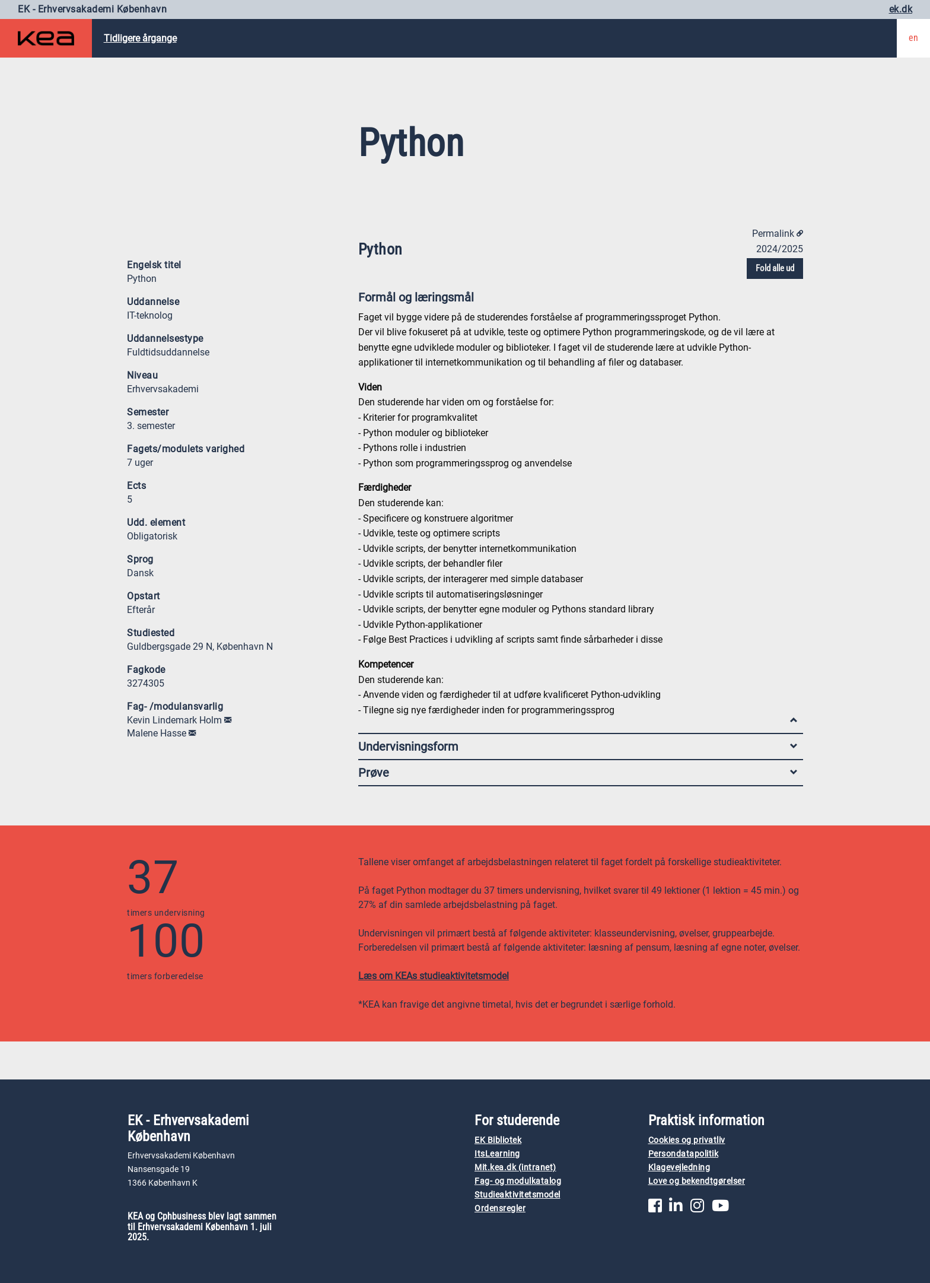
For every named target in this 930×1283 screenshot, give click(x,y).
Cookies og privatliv (686, 1140)
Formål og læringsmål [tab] (577, 300)
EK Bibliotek (497, 1140)
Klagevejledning (679, 1168)
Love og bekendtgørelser (697, 1181)
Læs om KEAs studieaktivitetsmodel (433, 976)
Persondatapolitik (683, 1154)
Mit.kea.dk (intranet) (515, 1168)
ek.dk (901, 9)
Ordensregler (499, 1208)
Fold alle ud (775, 268)
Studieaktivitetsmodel (517, 1195)
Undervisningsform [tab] (577, 746)
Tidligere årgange (140, 38)
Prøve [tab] (577, 773)
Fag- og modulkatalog (517, 1181)
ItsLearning (497, 1154)
